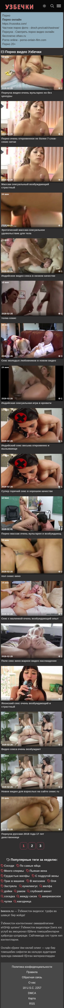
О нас (32, 982)
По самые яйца (30, 865)
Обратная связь (32, 977)
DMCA (32, 993)
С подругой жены (47, 876)
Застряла (10, 886)
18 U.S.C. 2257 (32, 987)
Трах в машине (14, 881)
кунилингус (30, 886)
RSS (32, 1003)
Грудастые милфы (17, 876)
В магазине (37, 881)
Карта (32, 998)
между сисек (28, 896)
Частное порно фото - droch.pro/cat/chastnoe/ (30, 27)
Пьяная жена (38, 870)
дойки (8, 891)
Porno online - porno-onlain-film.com (24, 40)
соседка (9, 896)
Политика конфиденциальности (32, 966)
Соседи (9, 865)
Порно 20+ (9, 44)
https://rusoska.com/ (14, 23)
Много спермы (14, 870)
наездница (24, 901)
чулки (8, 901)
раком (21, 891)
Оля (53, 881)
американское (51, 896)
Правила (32, 972)
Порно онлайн (12, 19)
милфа (47, 886)
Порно (6, 15)
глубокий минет (41, 891)
